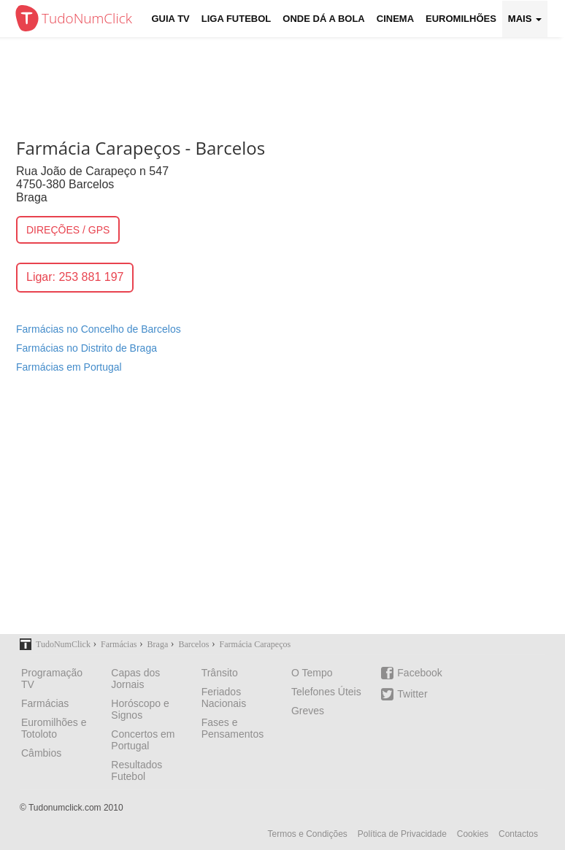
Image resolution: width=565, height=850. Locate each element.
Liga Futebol (236, 18)
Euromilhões (461, 18)
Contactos (518, 834)
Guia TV (171, 18)
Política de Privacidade (402, 834)
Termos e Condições (307, 834)
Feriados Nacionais (223, 697)
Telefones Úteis (326, 692)
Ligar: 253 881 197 (74, 277)
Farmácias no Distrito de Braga (86, 348)
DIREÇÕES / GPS (67, 230)
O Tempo (312, 673)
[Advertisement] (282, 513)
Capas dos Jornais (135, 678)
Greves (307, 710)
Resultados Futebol (136, 770)
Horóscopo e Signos (140, 709)
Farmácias (45, 703)
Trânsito (219, 673)
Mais (525, 18)
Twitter (404, 694)
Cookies (472, 834)
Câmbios (41, 753)
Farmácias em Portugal (69, 367)
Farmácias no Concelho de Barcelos (98, 329)
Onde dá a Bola (323, 18)
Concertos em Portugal (142, 740)
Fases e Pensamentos (232, 728)
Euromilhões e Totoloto (54, 728)
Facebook (411, 673)
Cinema (395, 18)
